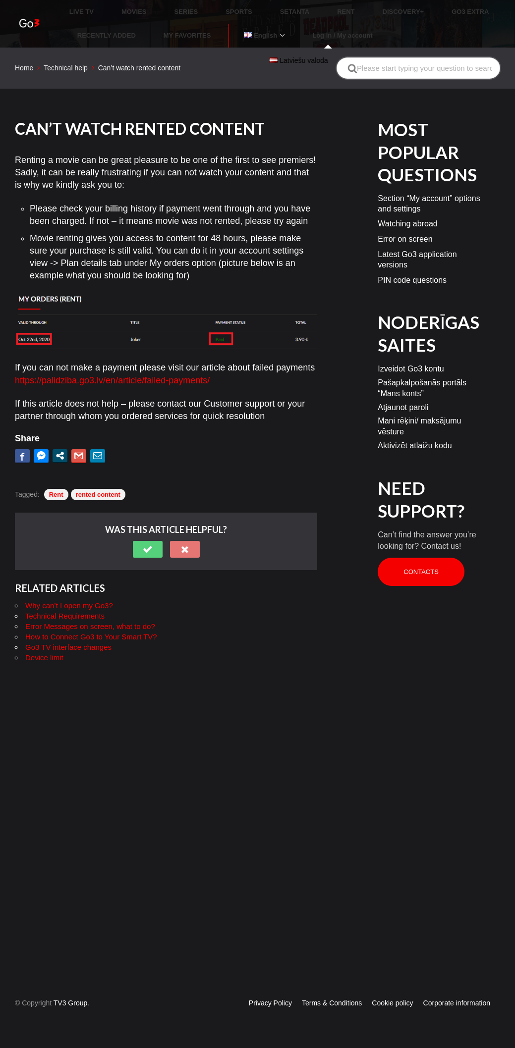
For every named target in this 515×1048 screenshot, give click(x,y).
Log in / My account (233, 21)
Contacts (421, 553)
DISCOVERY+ (332, 7)
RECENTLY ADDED (451, 7)
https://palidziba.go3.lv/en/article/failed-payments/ (112, 361)
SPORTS (203, 7)
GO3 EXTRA (387, 7)
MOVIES (122, 7)
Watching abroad (407, 205)
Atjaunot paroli (403, 388)
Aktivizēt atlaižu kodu (415, 426)
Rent (56, 475)
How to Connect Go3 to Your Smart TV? (91, 618)
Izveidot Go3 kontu (411, 350)
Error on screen (405, 220)
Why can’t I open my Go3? (69, 586)
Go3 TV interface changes (68, 628)
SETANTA (247, 7)
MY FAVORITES (101, 21)
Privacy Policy (270, 1003)
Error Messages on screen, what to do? (90, 607)
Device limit (44, 638)
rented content (98, 475)
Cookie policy (392, 1003)
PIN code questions (412, 261)
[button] (148, 530)
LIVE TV (81, 7)
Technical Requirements (65, 597)
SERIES (162, 7)
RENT (286, 7)
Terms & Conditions (332, 1003)
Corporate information (456, 1003)
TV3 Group (70, 1003)
